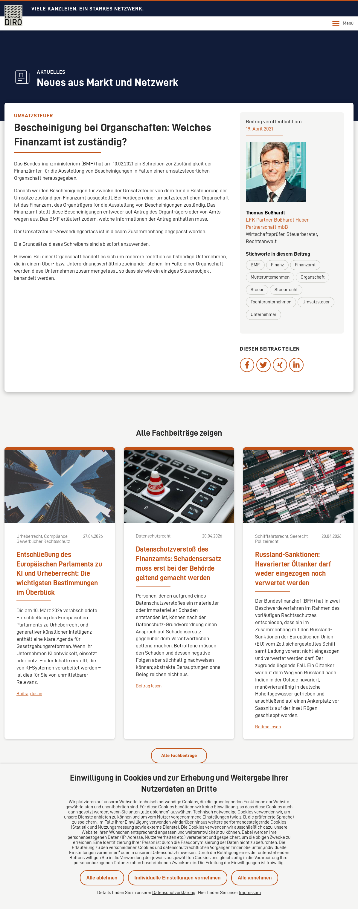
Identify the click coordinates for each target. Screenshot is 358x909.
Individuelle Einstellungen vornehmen (178, 877)
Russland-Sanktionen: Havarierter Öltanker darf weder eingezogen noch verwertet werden (293, 569)
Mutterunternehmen (270, 277)
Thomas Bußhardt (265, 212)
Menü (343, 23)
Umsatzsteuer (316, 302)
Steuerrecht (286, 289)
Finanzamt (305, 264)
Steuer (257, 289)
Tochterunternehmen (271, 302)
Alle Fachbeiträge (179, 755)
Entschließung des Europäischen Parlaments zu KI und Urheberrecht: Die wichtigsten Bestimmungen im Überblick (59, 573)
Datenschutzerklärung (173, 892)
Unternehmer (263, 314)
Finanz (277, 264)
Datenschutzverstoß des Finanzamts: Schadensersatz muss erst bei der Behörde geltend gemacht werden (178, 563)
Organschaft (313, 277)
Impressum (250, 892)
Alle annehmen (255, 877)
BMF (255, 264)
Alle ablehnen (102, 877)
